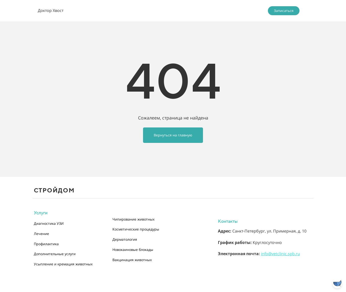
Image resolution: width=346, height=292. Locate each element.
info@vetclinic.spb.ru (280, 253)
